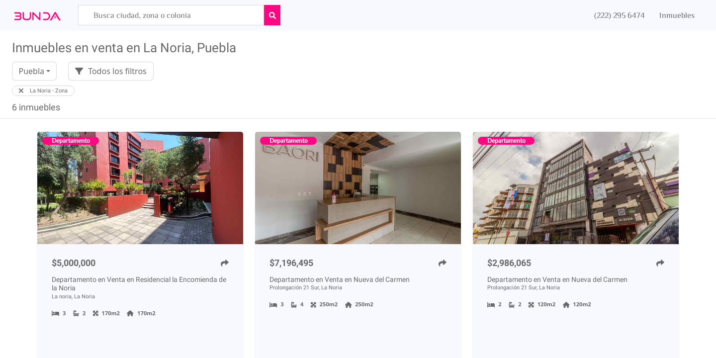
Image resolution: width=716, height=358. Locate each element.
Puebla (31, 71)
